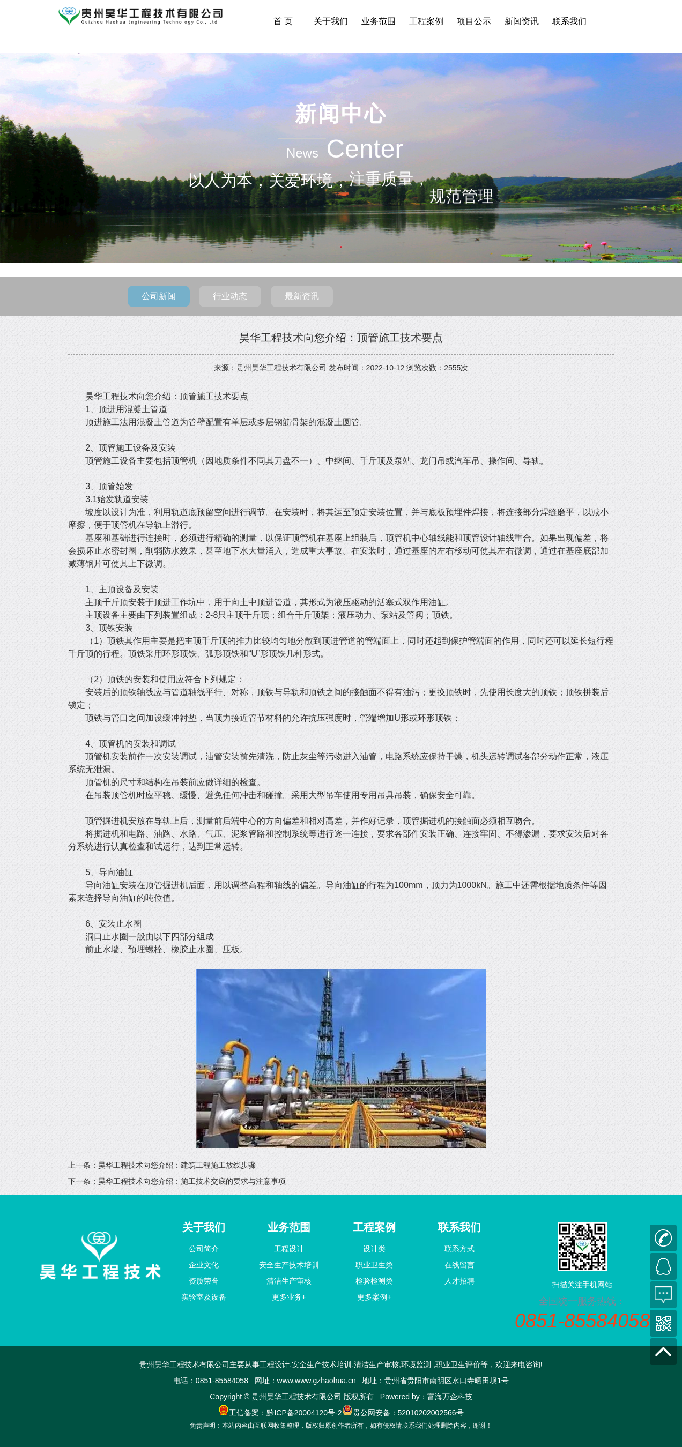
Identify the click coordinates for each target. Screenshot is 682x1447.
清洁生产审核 (289, 1281)
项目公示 (474, 21)
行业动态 (230, 296)
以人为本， (228, 180)
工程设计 (289, 1248)
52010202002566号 (431, 1412)
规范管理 (461, 129)
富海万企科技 (449, 1396)
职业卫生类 (374, 1264)
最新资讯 (302, 296)
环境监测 (416, 1364)
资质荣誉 (204, 1281)
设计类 (374, 1248)
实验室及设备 (203, 1297)
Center (364, 149)
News (302, 153)
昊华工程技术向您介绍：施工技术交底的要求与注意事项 (192, 1181)
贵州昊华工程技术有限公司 (281, 367)
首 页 (283, 21)
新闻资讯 (522, 21)
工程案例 (426, 21)
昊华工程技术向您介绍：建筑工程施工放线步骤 (177, 1165)
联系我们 (569, 21)
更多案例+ (374, 1297)
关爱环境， (309, 180)
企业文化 (204, 1264)
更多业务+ (289, 1297)
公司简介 (204, 1248)
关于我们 (331, 21)
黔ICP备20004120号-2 (304, 1412)
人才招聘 (459, 1281)
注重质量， (389, 178)
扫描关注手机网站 (582, 1284)
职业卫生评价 (457, 1364)
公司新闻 (159, 296)
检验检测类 (374, 1281)
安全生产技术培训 (289, 1264)
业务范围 (378, 21)
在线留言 (459, 1264)
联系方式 (459, 1248)
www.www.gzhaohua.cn (316, 1380)
